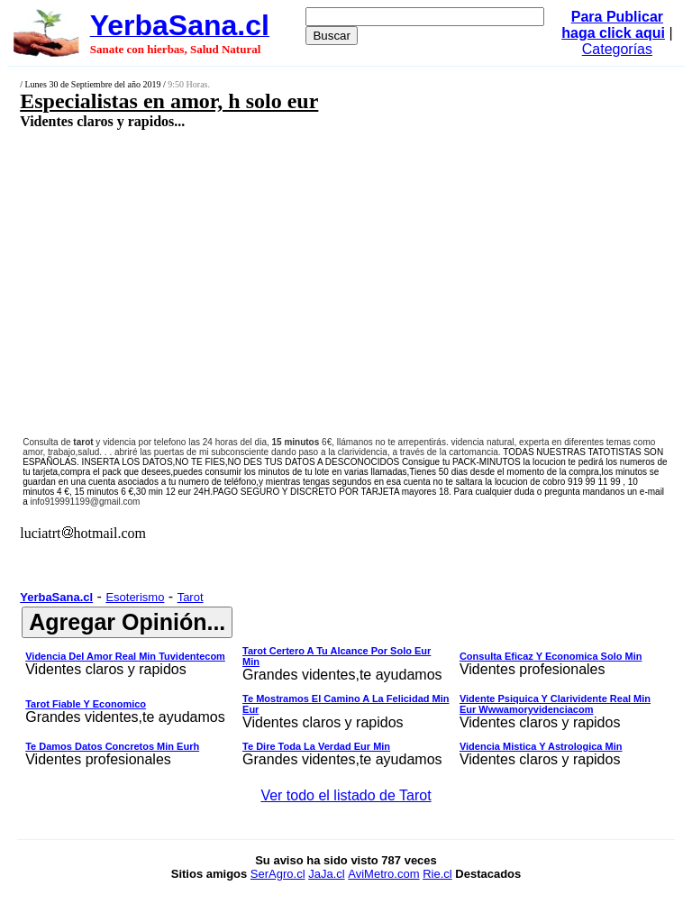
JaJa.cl (326, 874)
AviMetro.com (383, 874)
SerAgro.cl (277, 874)
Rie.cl (437, 874)
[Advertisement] (293, 258)
